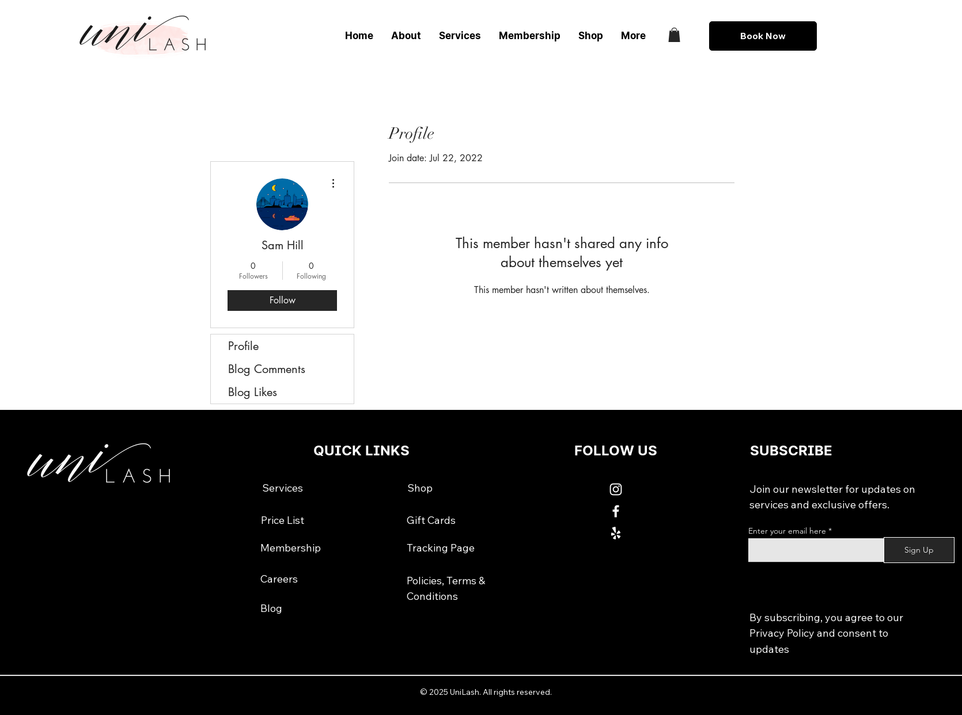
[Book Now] (763, 36)
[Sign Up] (919, 550)
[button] (674, 35)
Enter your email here (787, 531)
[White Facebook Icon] (616, 511)
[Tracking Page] (441, 548)
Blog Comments (266, 369)
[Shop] (420, 487)
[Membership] (290, 548)
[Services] (282, 487)
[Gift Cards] (431, 520)
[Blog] (271, 608)
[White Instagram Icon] (616, 489)
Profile (243, 346)
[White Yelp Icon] (616, 533)
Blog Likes (252, 392)
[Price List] (282, 520)
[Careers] (279, 579)
